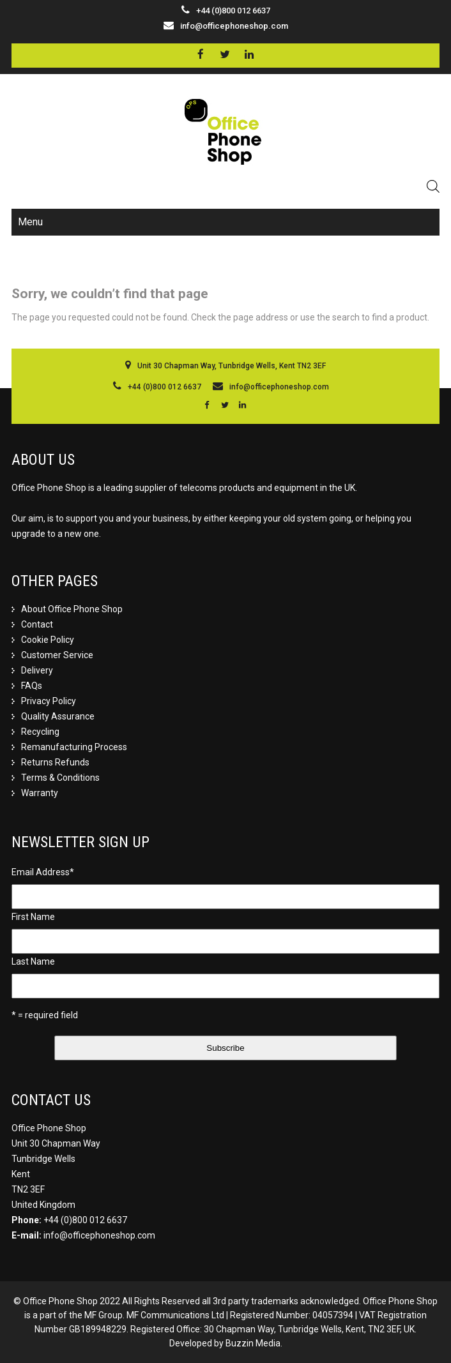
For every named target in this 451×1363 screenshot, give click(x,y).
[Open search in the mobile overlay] (433, 186)
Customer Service (57, 655)
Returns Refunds (55, 762)
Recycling (40, 732)
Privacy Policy (48, 701)
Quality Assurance (58, 716)
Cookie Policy (47, 640)
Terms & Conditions (60, 777)
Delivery (37, 670)
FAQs (31, 686)
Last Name (33, 961)
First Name (33, 917)
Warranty (39, 793)
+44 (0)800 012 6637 (85, 1220)
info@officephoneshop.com (234, 26)
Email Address (42, 872)
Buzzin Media (253, 1343)
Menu (30, 222)
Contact (37, 624)
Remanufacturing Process (74, 747)
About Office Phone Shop (72, 609)
